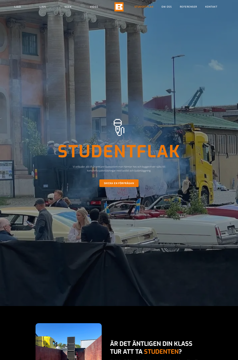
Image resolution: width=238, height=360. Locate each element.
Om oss (167, 6)
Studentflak (144, 6)
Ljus (43, 6)
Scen (68, 6)
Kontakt (211, 6)
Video (94, 6)
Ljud (17, 6)
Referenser (188, 6)
